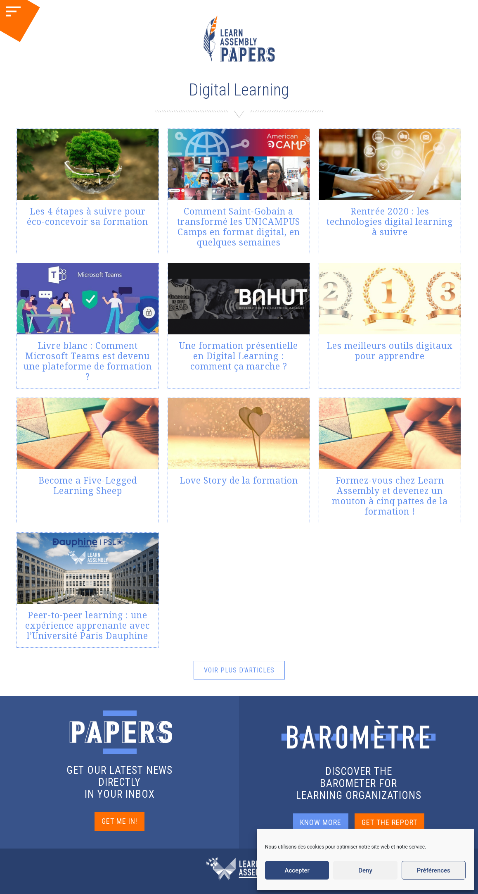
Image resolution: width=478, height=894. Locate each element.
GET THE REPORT (389, 822)
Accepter (296, 870)
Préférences (433, 870)
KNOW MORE (320, 822)
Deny (365, 870)
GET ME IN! (119, 821)
